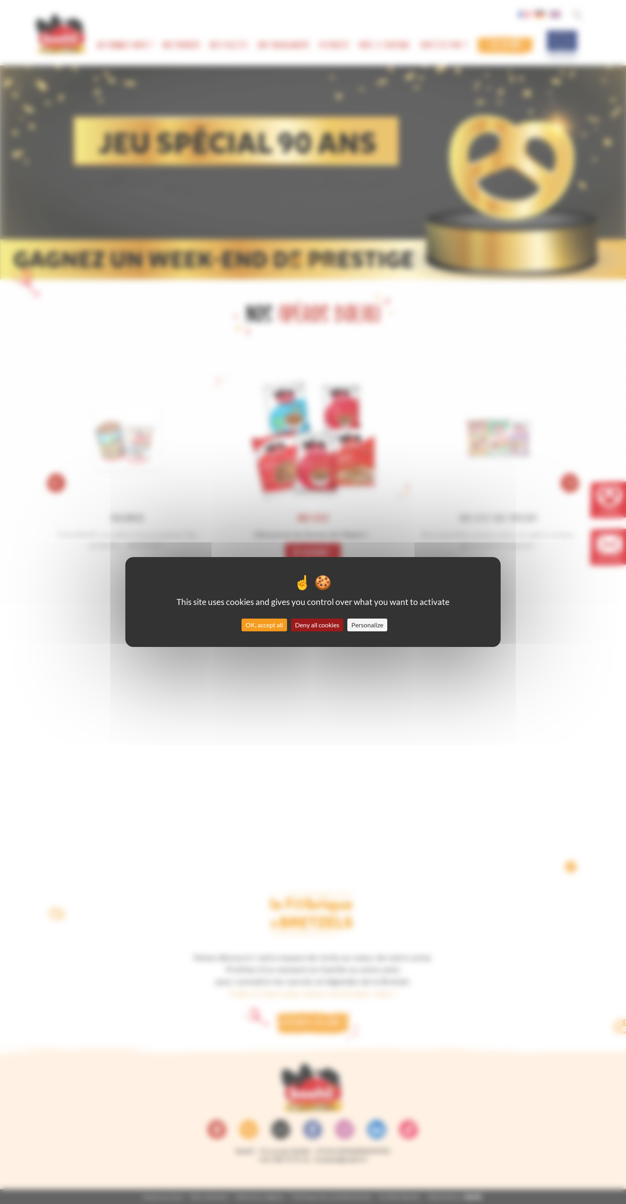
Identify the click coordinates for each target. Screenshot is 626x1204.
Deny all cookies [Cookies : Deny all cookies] (317, 625)
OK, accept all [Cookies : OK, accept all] (264, 625)
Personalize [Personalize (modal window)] (367, 625)
